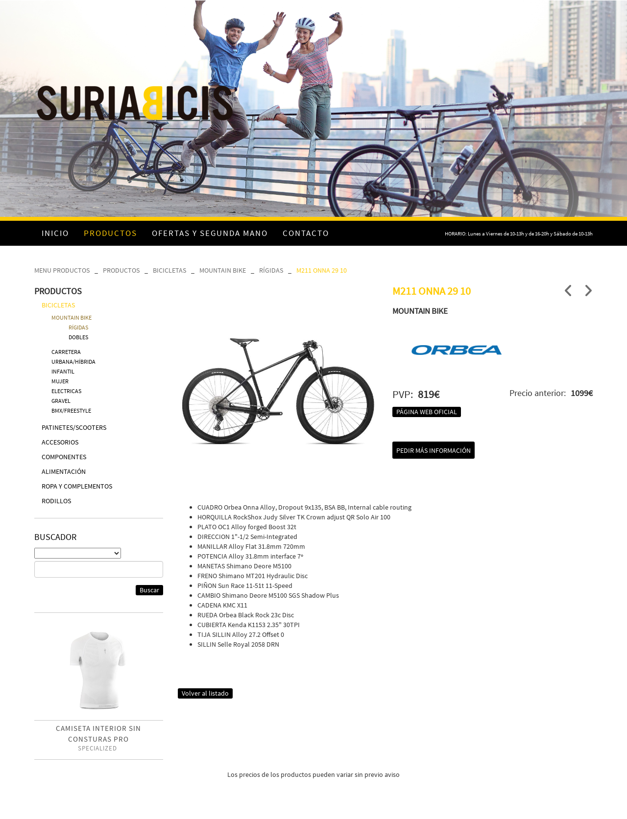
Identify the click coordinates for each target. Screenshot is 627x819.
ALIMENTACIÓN (64, 471)
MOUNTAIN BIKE (222, 270)
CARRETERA (66, 351)
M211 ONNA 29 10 (321, 270)
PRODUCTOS (121, 270)
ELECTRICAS (66, 391)
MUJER (60, 381)
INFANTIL (62, 371)
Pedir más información (433, 450)
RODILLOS (56, 500)
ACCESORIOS (60, 442)
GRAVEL (61, 400)
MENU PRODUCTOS (62, 270)
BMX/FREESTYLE (71, 410)
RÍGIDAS (271, 270)
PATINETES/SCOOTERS (74, 427)
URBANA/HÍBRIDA (73, 361)
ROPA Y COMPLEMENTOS (77, 486)
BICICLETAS (169, 270)
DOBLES (78, 337)
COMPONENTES (64, 456)
